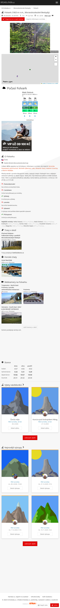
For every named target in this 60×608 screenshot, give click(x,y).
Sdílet (55, 605)
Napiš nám (42, 605)
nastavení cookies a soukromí (48, 600)
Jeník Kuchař (14, 168)
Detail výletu (15, 428)
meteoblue (30, 120)
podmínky (34, 600)
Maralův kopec (34, 226)
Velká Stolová (23, 222)
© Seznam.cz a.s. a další (52, 83)
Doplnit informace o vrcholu (35, 19)
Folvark (36, 8)
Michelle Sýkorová (25, 168)
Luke (33, 168)
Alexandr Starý (53, 52)
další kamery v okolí (30, 327)
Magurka (14, 226)
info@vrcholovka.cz (23, 600)
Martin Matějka (8, 170)
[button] (30, 69)
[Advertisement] (30, 345)
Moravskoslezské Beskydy (22, 8)
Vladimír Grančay (52, 168)
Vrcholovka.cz (6, 8)
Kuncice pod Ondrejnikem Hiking (45, 419)
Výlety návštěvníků (13, 385)
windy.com (17, 330)
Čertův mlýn (29, 224)
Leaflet (43, 83)
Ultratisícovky (35, 597)
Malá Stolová (44, 222)
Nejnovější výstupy (13, 447)
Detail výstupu (15, 488)
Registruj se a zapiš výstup (13, 19)
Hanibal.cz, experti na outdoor (18, 597)
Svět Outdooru (47, 597)
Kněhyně (10, 224)
